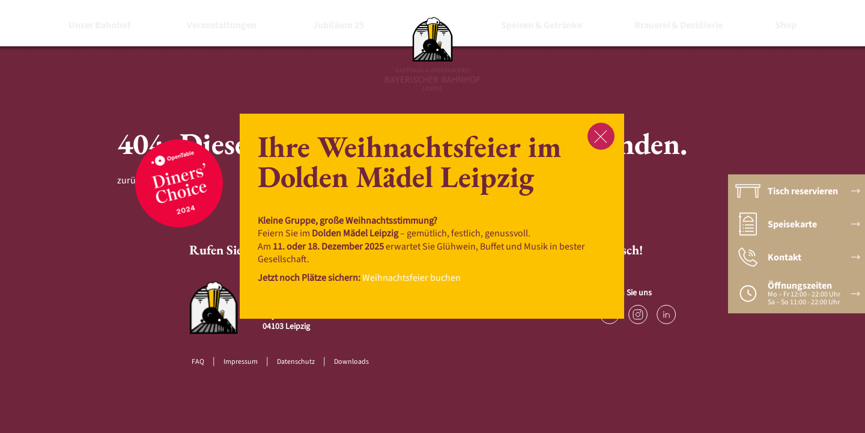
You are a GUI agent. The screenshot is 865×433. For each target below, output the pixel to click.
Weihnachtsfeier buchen (411, 277)
